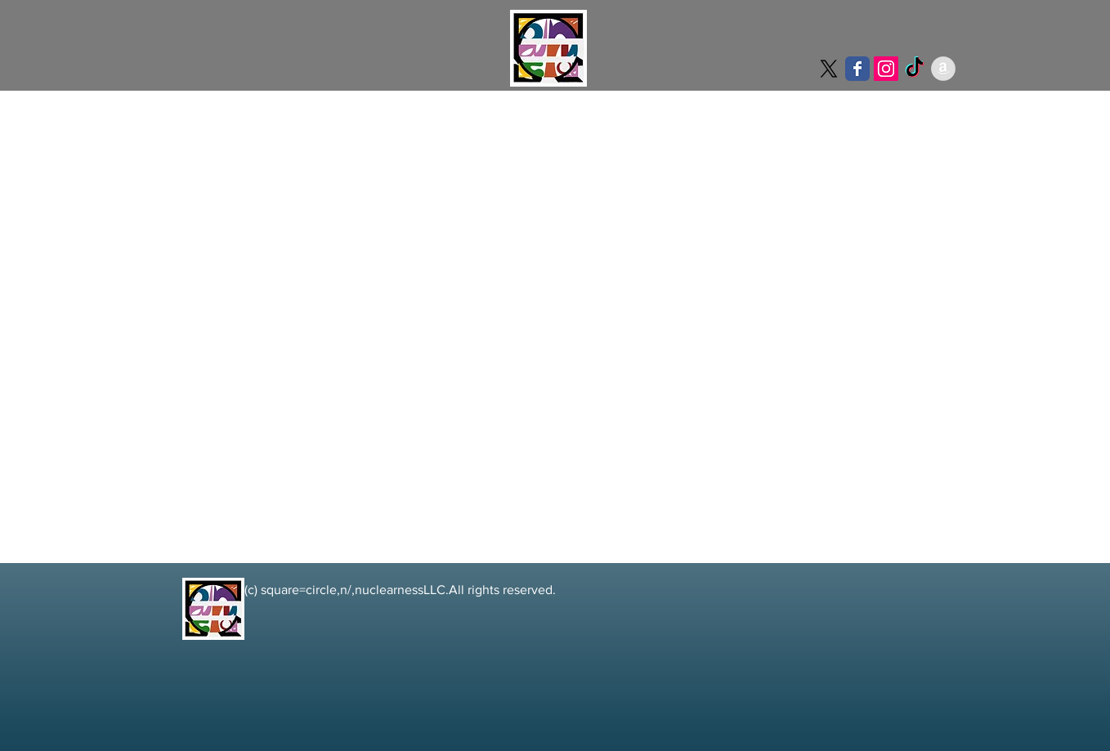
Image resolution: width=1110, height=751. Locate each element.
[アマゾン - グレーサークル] (943, 68)
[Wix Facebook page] (857, 68)
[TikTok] (914, 68)
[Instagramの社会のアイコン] (886, 68)
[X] (829, 68)
